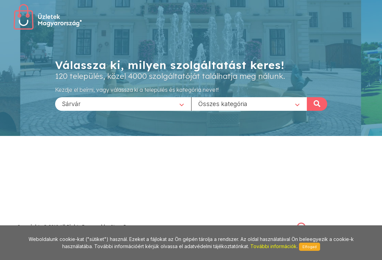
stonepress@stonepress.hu (44, 219)
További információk (273, 246)
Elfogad (309, 246)
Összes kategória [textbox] (222, 103)
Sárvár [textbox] (71, 103)
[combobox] (123, 103)
